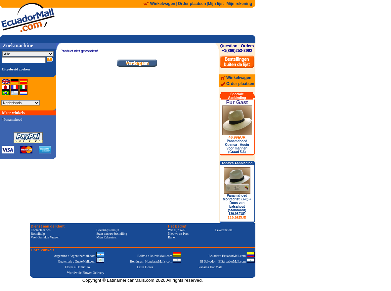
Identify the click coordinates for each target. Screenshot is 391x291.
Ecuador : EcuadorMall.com (231, 256)
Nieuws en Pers (178, 233)
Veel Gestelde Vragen (45, 237)
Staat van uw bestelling (111, 233)
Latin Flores (145, 267)
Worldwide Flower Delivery (86, 272)
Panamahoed (12, 119)
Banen (172, 237)
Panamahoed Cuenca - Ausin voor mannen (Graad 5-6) (237, 146)
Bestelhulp (38, 233)
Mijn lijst (216, 3)
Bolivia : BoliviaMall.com (159, 256)
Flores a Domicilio (77, 267)
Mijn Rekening (106, 237)
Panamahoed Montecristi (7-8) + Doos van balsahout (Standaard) (237, 207)
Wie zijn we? (176, 230)
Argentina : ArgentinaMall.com (79, 256)
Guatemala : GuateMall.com (81, 261)
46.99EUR (237, 137)
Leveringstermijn (107, 230)
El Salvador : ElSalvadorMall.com (227, 261)
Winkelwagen (162, 3)
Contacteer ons (41, 230)
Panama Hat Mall (210, 267)
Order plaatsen (192, 3)
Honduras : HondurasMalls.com (155, 261)
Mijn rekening (239, 3)
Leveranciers (224, 230)
